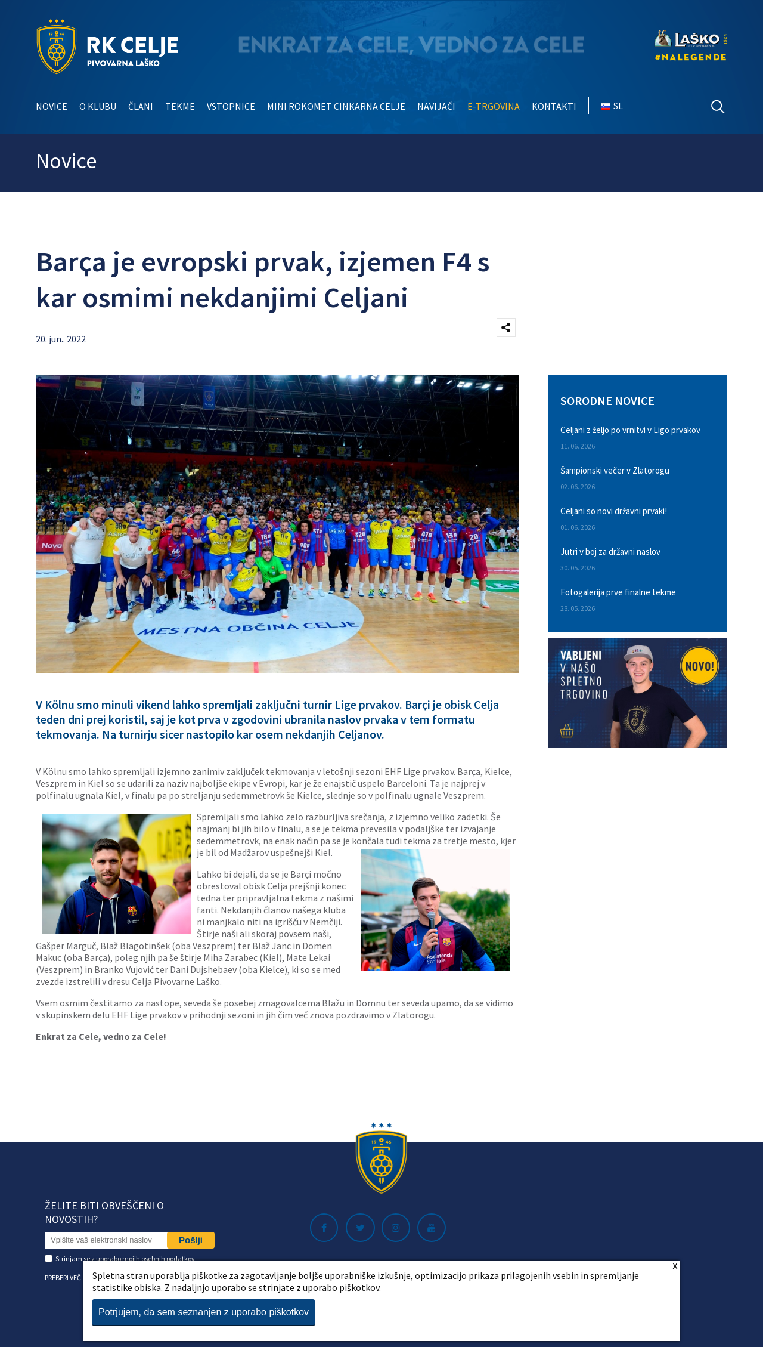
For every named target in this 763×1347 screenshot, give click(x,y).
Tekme (180, 106)
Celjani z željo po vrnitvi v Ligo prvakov (630, 429)
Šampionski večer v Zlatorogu (614, 470)
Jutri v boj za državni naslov (610, 551)
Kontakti (554, 106)
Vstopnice (231, 106)
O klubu (97, 106)
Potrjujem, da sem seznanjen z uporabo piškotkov (203, 1312)
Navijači (436, 106)
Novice (51, 106)
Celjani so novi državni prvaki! (613, 511)
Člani (140, 106)
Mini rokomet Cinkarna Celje (336, 106)
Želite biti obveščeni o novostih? (104, 1212)
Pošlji (191, 1240)
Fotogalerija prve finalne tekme (618, 592)
